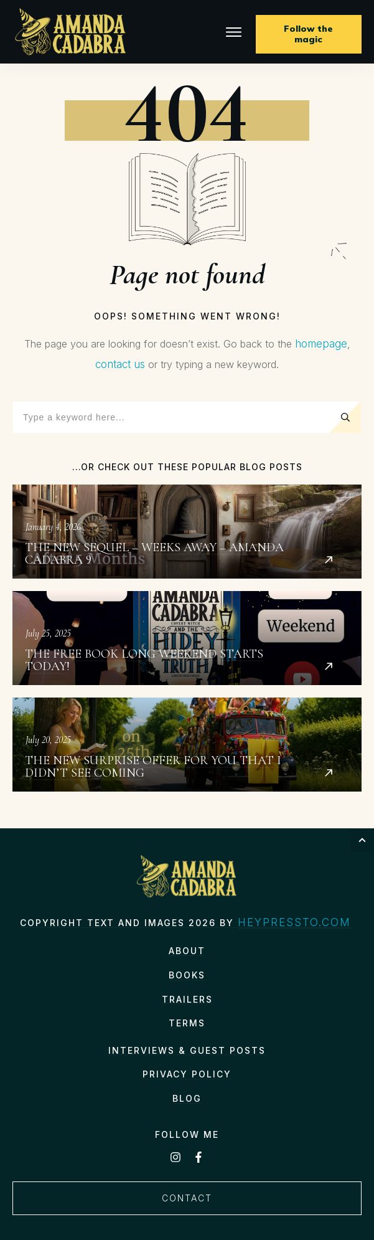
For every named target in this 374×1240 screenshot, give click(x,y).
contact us (120, 364)
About (187, 950)
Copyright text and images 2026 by (129, 922)
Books (187, 975)
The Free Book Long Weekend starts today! (187, 638)
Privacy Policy (187, 1074)
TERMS (187, 1023)
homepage (321, 344)
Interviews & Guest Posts (187, 1050)
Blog (187, 1098)
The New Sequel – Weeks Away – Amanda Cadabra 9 (187, 532)
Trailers (187, 999)
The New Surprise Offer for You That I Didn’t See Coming (187, 745)
